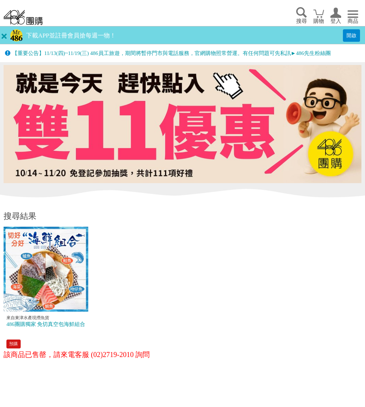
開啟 (351, 35)
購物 (318, 21)
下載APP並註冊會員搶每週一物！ (71, 35)
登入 (335, 21)
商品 (353, 21)
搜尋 (301, 21)
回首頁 (23, 17)
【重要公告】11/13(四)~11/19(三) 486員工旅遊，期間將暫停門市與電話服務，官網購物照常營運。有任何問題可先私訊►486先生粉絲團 (171, 53)
